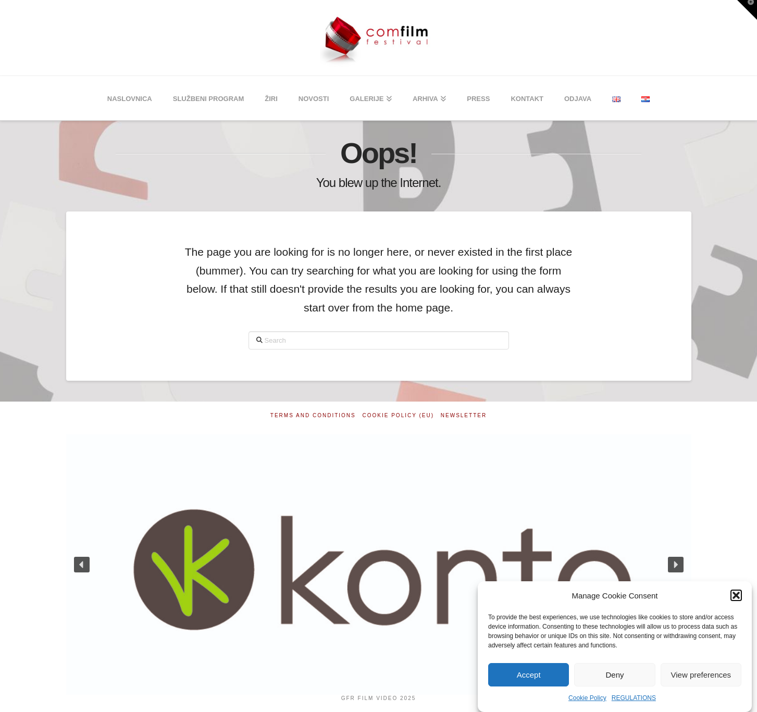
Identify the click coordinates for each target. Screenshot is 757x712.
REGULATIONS (634, 698)
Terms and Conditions (313, 415)
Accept (529, 674)
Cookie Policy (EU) (399, 415)
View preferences (701, 674)
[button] (736, 595)
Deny (614, 674)
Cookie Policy (587, 698)
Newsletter (464, 415)
